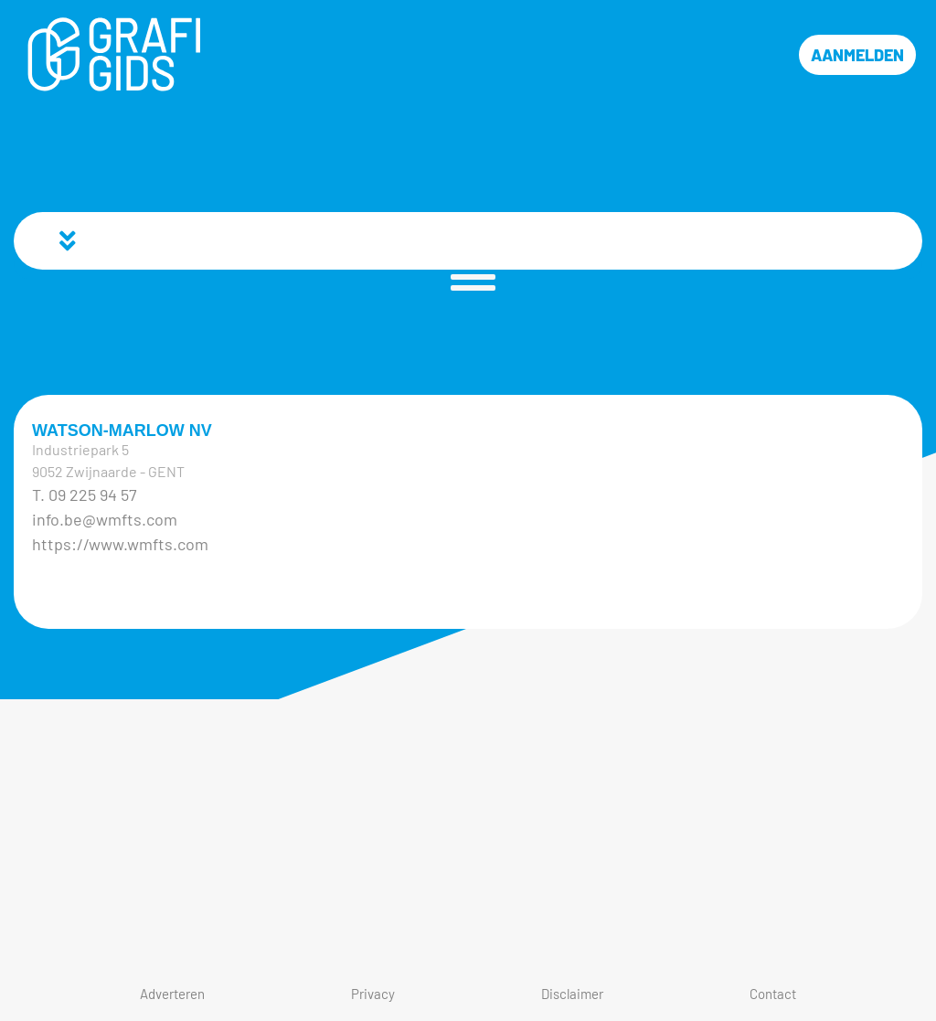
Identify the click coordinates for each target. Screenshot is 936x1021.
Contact (773, 993)
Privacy (373, 993)
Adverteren (172, 993)
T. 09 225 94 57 (84, 494)
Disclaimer (572, 993)
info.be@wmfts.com (104, 519)
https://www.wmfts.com (120, 544)
